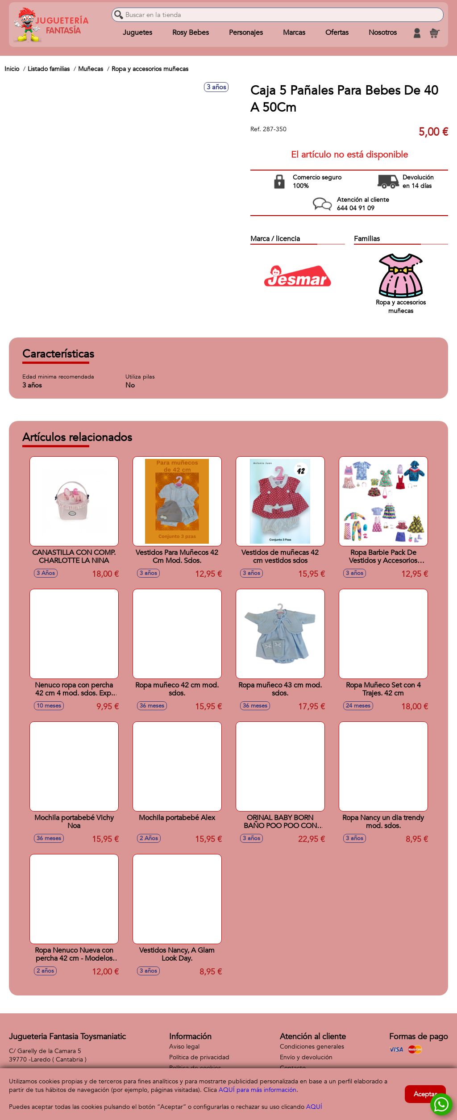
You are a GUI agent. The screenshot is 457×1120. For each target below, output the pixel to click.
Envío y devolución (306, 1057)
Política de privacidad (199, 1057)
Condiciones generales (312, 1046)
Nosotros (383, 33)
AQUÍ (314, 1107)
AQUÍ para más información (257, 1090)
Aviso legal (184, 1046)
